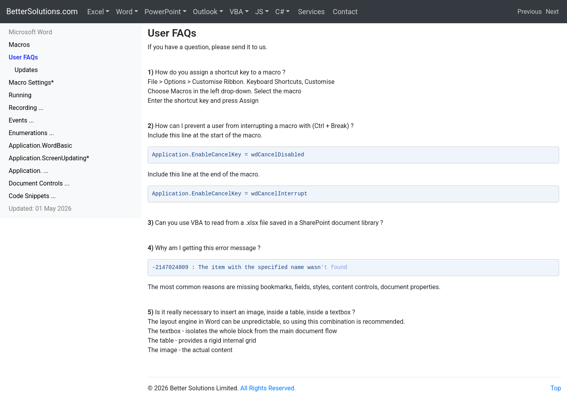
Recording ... (26, 107)
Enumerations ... (31, 133)
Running (20, 95)
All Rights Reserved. (268, 388)
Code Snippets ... (32, 196)
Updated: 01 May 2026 (40, 208)
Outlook (205, 11)
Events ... (21, 120)
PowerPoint (163, 11)
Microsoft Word (30, 32)
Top (555, 388)
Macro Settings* (31, 82)
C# (279, 11)
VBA (236, 11)
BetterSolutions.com (42, 11)
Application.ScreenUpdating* (49, 158)
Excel (95, 11)
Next (552, 11)
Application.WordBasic (40, 145)
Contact (344, 11)
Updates (26, 70)
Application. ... (28, 170)
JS (259, 11)
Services (310, 11)
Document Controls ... (39, 183)
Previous (529, 11)
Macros (19, 44)
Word (124, 11)
